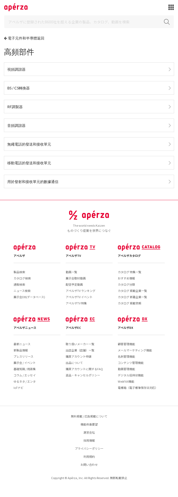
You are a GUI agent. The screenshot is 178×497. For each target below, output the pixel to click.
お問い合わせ (89, 464)
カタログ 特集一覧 (129, 272)
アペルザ (19, 255)
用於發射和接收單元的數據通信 (32, 181)
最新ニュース (22, 344)
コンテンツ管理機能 (131, 363)
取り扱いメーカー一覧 (80, 344)
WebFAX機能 (126, 381)
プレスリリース (23, 356)
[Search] (89, 21)
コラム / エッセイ (25, 375)
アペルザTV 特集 (76, 303)
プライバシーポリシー (89, 448)
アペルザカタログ (129, 255)
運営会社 (89, 432)
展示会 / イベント (25, 363)
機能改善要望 (89, 424)
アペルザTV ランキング (80, 291)
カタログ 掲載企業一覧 (132, 291)
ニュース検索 (22, 291)
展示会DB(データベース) (29, 297)
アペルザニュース (25, 327)
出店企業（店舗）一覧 (80, 350)
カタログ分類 (126, 284)
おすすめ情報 (126, 278)
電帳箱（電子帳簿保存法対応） (138, 387)
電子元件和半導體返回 (26, 38)
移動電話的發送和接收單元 (29, 163)
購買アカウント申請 (78, 356)
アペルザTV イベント (79, 297)
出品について (74, 363)
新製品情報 (21, 350)
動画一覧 (71, 272)
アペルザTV (73, 255)
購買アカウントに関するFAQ (84, 369)
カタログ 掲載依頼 (129, 303)
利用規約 (89, 456)
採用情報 (89, 440)
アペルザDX (125, 327)
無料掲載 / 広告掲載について (89, 416)
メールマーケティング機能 (135, 350)
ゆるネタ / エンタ (25, 381)
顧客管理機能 (126, 344)
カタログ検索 (22, 278)
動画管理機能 (126, 369)
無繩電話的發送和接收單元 (29, 144)
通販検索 (19, 284)
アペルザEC (73, 327)
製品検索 (19, 272)
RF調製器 (15, 106)
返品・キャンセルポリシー (83, 375)
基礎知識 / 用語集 (25, 369)
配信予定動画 (74, 284)
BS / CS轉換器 (18, 88)
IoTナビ (18, 387)
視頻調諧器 (16, 69)
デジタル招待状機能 (131, 375)
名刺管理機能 (126, 356)
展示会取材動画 (76, 278)
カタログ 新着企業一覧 (132, 297)
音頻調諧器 (16, 125)
